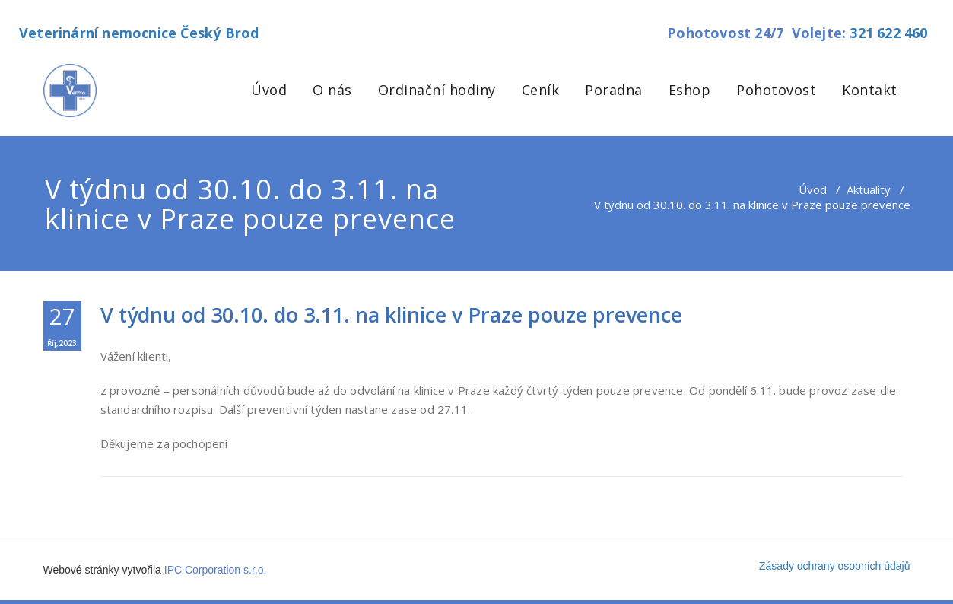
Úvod (269, 90)
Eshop (690, 90)
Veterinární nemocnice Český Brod (139, 33)
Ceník (541, 90)
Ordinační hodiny (437, 90)
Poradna (614, 90)
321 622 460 (888, 33)
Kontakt (869, 90)
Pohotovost (776, 90)
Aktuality (869, 189)
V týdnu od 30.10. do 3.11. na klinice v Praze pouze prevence (391, 314)
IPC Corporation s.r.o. (215, 570)
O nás (332, 90)
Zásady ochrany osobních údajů (834, 566)
